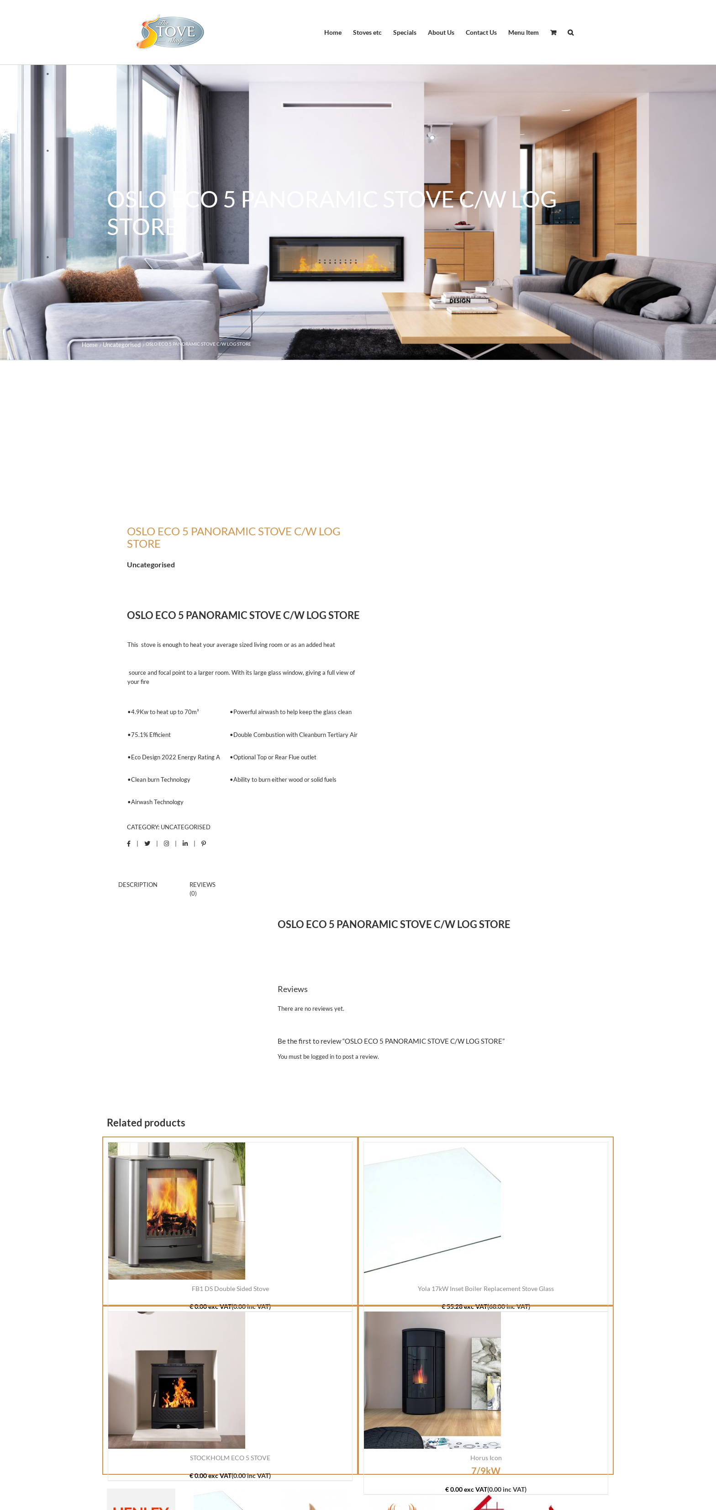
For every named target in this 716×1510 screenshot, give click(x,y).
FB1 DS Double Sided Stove (230, 1288)
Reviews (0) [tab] (203, 889)
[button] (571, 32)
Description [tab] (138, 884)
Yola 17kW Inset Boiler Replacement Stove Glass (486, 1288)
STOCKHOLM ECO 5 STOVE (230, 1458)
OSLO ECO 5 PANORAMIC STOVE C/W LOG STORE (243, 615)
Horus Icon (486, 1458)
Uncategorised (186, 827)
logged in (322, 1056)
